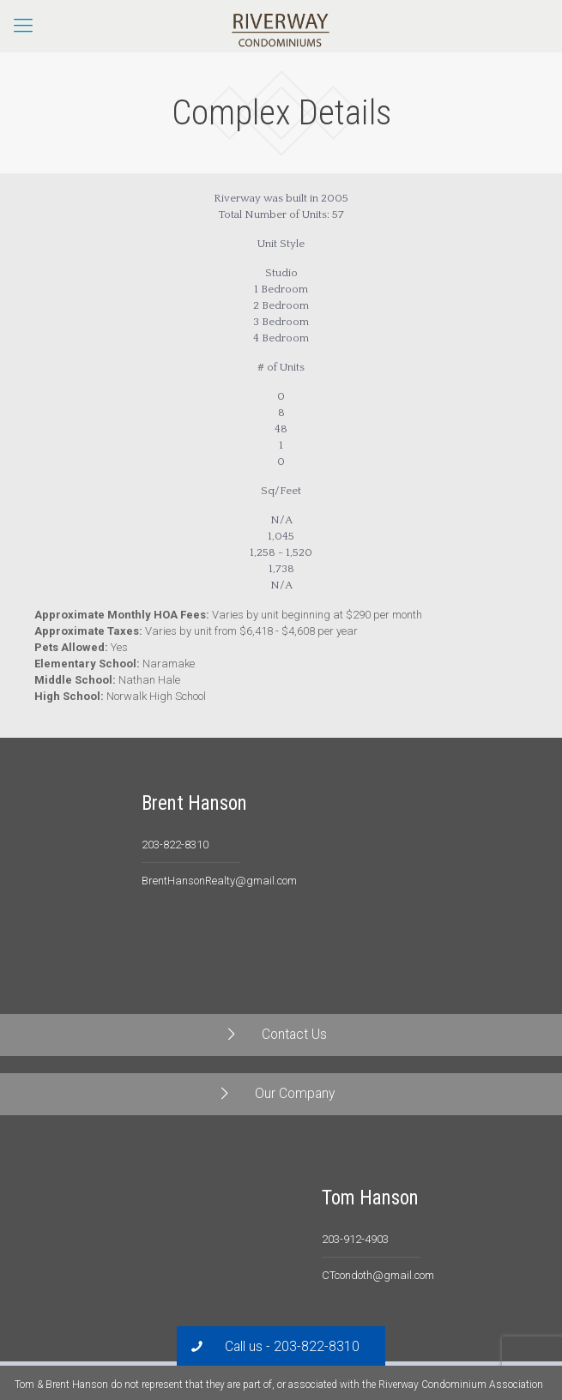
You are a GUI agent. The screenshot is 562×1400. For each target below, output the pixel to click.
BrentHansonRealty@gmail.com (219, 880)
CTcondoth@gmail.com (378, 1275)
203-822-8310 (175, 844)
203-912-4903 (355, 1239)
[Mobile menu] (23, 25)
